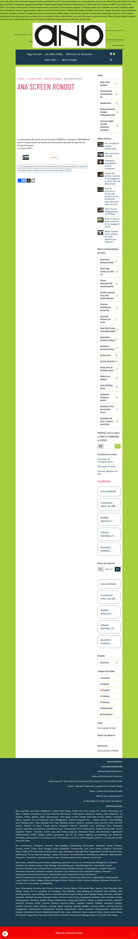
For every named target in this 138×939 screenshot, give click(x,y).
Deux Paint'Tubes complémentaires (109, 330)
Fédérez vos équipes (109, 378)
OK (117, 447)
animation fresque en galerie (109, 398)
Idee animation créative (112, 155)
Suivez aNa (50, 59)
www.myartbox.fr (114, 763)
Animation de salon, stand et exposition (109, 422)
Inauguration (109, 103)
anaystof (83, 166)
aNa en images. (70, 59)
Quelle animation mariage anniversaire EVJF (109, 112)
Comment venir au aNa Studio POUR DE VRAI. (109, 506)
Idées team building (52, 79)
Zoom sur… (109, 663)
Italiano (104, 697)
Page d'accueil (34, 54)
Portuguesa (106, 715)
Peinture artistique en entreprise (109, 307)
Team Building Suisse (109, 387)
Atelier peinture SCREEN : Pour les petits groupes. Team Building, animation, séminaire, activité (107, 520)
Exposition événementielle (109, 261)
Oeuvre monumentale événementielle (109, 283)
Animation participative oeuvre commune (110, 165)
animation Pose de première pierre (109, 410)
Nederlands (106, 709)
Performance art (53, 166)
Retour (55, 157)
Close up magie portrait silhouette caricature (109, 125)
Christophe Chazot (26, 170)
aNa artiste (39, 170)
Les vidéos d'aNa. (54, 54)
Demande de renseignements (105, 461)
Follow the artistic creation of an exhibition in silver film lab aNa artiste (112, 179)
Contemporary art (70, 166)
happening (28, 166)
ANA (68, 170)
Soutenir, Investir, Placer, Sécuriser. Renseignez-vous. (108, 550)
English (104, 685)
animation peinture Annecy (109, 348)
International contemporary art (109, 94)
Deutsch (105, 703)
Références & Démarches (79, 54)
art (20, 166)
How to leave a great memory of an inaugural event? (112, 223)
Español (105, 691)
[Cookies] (5, 934)
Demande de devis (106, 467)
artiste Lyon (109, 356)
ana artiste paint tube (55, 170)
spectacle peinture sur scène (109, 320)
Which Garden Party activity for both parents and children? (111, 237)
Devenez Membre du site (107, 474)
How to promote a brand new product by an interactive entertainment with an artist (112, 197)
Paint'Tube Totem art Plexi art (109, 271)
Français (105, 679)
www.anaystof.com (114, 807)
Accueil (20, 79)
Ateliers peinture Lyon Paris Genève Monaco (109, 295)
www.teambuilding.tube (111, 767)
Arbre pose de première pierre (109, 369)
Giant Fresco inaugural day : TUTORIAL (112, 212)
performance (39, 166)
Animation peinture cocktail (109, 339)
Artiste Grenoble (109, 362)
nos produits (108, 492)
